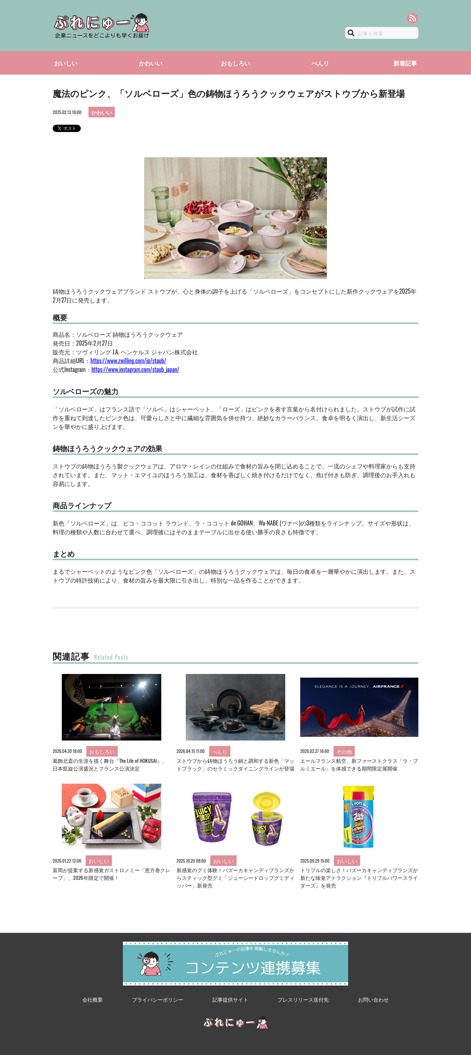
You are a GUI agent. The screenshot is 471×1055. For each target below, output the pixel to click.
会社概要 (92, 999)
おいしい (66, 63)
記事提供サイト (230, 999)
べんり (320, 63)
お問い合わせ (373, 999)
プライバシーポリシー (157, 999)
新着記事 (405, 63)
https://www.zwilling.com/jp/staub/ (128, 360)
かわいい (150, 63)
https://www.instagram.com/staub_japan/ (135, 369)
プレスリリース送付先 (303, 999)
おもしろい (235, 63)
